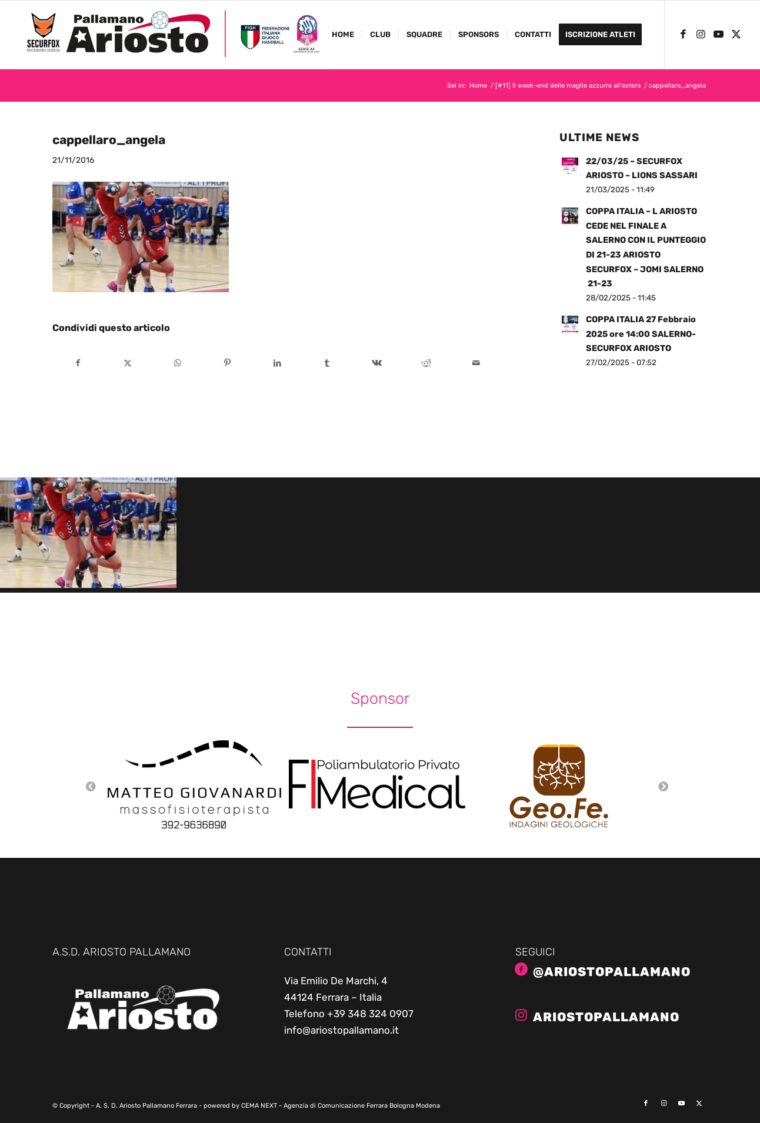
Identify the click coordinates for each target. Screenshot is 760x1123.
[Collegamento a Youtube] (718, 34)
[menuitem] (343, 35)
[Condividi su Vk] (376, 363)
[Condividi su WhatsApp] (177, 363)
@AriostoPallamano (612, 971)
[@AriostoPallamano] (521, 969)
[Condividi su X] (127, 363)
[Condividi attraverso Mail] (476, 363)
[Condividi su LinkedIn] (277, 363)
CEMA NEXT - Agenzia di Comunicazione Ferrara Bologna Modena (340, 1105)
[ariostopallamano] (521, 1015)
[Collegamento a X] (736, 34)
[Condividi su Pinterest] (227, 363)
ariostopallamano (606, 1017)
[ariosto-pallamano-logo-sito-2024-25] (173, 35)
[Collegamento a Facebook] (683, 34)
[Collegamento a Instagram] (700, 34)
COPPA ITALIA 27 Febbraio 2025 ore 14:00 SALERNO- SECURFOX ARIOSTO (641, 333)
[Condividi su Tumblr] (327, 363)
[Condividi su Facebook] (78, 363)
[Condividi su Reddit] (426, 363)
